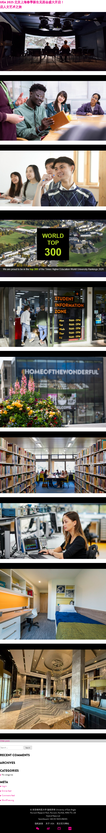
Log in (4, 786)
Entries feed (6, 790)
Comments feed (8, 795)
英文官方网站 (63, 823)
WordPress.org (8, 800)
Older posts (5, 740)
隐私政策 (39, 823)
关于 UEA (50, 823)
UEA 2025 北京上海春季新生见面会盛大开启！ (32, 2)
